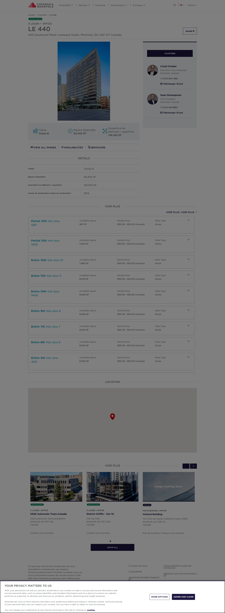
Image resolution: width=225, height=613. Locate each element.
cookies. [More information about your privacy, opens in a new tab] (91, 610)
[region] (112, 597)
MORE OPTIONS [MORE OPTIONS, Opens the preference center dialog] (159, 597)
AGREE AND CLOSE (183, 597)
